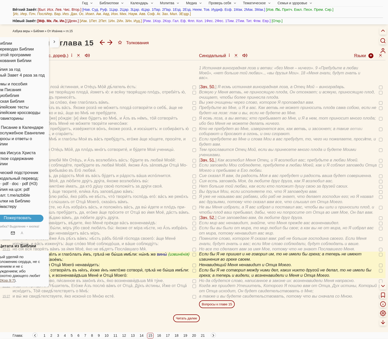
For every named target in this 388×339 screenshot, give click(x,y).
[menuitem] (382, 50)
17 (168, 335)
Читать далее (186, 318)
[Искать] (382, 40)
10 (107, 335)
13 (133, 335)
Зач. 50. (21, 86)
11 (115, 335)
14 (142, 335)
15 (150, 335)
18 (177, 335)
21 (203, 335)
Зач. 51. (21, 160)
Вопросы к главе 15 (217, 304)
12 (124, 335)
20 (194, 335)
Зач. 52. (21, 217)
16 (159, 335)
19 (185, 335)
